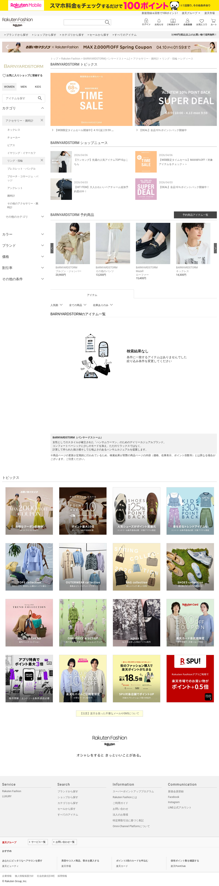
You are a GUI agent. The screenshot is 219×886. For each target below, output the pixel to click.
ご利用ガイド (120, 803)
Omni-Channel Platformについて (131, 826)
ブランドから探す (68, 791)
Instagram (174, 802)
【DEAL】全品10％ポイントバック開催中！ (184, 187)
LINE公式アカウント (180, 807)
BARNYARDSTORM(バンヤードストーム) (106, 58)
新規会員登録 (176, 791)
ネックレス (13, 129)
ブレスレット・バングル (21, 168)
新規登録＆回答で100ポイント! (160, 13)
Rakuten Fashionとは (125, 797)
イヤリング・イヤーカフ (21, 153)
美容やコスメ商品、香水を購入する (80, 860)
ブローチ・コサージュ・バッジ (22, 178)
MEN (24, 86)
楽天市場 (209, 13)
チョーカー (13, 137)
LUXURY (7, 796)
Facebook (173, 797)
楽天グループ (189, 13)
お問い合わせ (120, 808)
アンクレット (15, 188)
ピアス (11, 145)
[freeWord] (23, 98)
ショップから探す (68, 797)
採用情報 (62, 876)
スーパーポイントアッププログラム (133, 791)
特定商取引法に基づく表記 (128, 820)
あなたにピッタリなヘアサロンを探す (22, 860)
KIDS (38, 86)
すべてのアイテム (68, 814)
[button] (73, 253)
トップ (54, 58)
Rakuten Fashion (70, 58)
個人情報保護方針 (24, 876)
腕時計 (11, 195)
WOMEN (9, 86)
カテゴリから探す (68, 803)
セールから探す (67, 808)
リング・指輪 (15, 160)
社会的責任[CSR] (45, 876)
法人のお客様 (120, 814)
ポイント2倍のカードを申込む (132, 860)
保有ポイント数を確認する (185, 860)
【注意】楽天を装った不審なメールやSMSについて (109, 713)
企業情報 (7, 876)
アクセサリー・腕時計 (19, 120)
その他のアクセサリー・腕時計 (22, 205)
